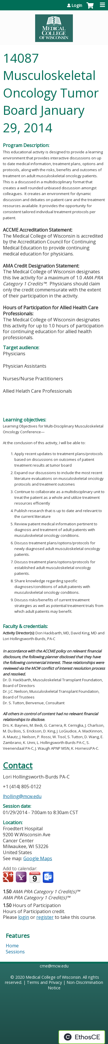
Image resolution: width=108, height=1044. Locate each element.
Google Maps (37, 858)
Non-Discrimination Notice (75, 985)
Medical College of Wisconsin (53, 977)
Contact (18, 765)
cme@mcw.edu (54, 966)
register (45, 917)
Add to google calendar (9, 877)
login (23, 917)
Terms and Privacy (44, 982)
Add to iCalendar (35, 877)
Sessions (15, 951)
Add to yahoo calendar (22, 877)
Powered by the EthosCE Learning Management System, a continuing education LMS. (81, 1037)
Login (76, 5)
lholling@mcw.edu (22, 796)
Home (12, 945)
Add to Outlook (48, 877)
